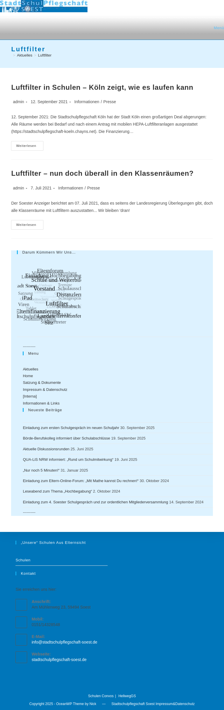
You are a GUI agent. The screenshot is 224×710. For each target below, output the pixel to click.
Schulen (22, 560)
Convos (108, 696)
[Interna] (30, 396)
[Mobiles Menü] (218, 28)
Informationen (86, 101)
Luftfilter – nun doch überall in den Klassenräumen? (102, 173)
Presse (109, 101)
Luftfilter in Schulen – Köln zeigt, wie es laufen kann (102, 87)
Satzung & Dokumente (42, 382)
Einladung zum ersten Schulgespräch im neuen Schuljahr (71, 428)
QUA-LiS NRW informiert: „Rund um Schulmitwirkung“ (68, 459)
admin (18, 101)
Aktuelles (30, 369)
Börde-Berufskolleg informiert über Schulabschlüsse (66, 438)
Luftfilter (44, 55)
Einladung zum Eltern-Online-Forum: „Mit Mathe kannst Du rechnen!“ (81, 481)
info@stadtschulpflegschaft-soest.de (64, 642)
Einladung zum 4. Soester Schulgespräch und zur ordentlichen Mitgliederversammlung (95, 502)
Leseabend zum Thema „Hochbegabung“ (57, 491)
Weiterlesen (29, 147)
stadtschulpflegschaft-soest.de (59, 659)
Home (28, 376)
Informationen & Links (41, 403)
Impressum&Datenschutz (175, 704)
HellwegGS (127, 696)
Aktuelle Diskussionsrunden (46, 449)
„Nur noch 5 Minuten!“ (41, 470)
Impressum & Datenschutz (45, 389)
